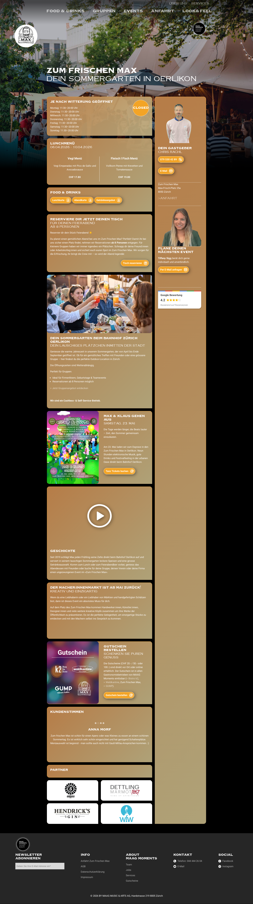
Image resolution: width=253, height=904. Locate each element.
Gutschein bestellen (116, 695)
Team (129, 864)
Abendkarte (80, 200)
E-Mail (163, 170)
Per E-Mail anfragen (171, 269)
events (133, 11)
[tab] (95, 723)
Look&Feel (197, 11)
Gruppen (104, 11)
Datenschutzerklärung (92, 871)
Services (200, 3)
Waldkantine (112, 682)
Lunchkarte (58, 200)
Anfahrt (162, 11)
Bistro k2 (133, 678)
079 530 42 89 (168, 159)
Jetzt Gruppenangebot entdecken (70, 388)
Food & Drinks (65, 11)
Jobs (128, 870)
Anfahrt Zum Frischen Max (95, 861)
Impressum (87, 877)
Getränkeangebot (105, 200)
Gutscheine (132, 880)
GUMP (109, 686)
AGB (83, 866)
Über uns (178, 3)
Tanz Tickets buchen (117, 471)
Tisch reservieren (132, 263)
